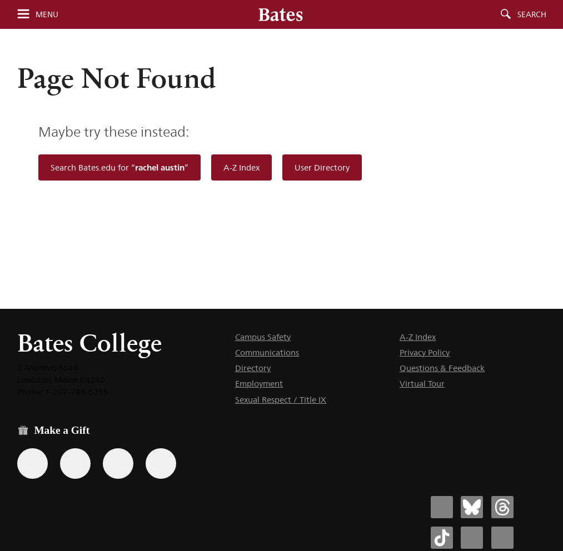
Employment (259, 383)
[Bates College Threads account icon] (502, 507)
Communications (267, 352)
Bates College (89, 343)
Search (531, 14)
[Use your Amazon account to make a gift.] (75, 463)
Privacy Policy (425, 352)
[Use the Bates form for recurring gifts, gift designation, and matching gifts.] (32, 463)
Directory (253, 368)
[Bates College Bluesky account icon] (472, 507)
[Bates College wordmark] (280, 14)
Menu (47, 14)
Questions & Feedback (442, 368)
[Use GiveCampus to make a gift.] (161, 463)
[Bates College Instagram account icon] (472, 538)
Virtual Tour (422, 383)
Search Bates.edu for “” (119, 167)
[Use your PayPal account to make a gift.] (118, 463)
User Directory (322, 167)
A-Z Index (241, 167)
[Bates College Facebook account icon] (442, 507)
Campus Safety (263, 337)
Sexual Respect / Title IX (280, 399)
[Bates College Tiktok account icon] (442, 538)
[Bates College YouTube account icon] (502, 538)
